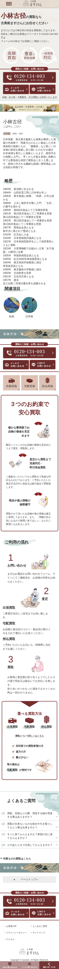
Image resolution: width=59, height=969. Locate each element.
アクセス (10, 939)
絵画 (11, 316)
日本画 (29, 316)
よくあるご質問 (40, 926)
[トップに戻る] (32, 5)
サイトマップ (39, 932)
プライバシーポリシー (16, 932)
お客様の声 (11, 926)
